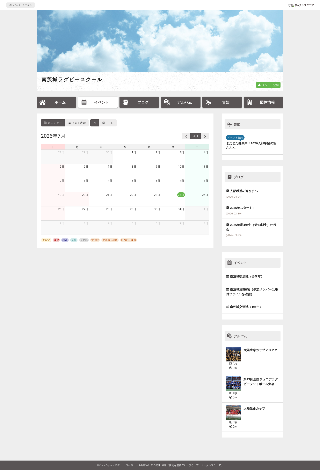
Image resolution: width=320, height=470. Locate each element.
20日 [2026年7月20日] (85, 195)
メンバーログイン (20, 5)
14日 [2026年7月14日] (109, 181)
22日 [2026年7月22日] (133, 195)
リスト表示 (77, 123)
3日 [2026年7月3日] (182, 152)
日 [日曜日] (53, 147)
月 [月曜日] (77, 147)
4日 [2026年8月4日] (110, 223)
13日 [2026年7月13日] (85, 181)
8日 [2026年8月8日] (206, 223)
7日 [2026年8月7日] (182, 223)
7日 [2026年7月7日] (110, 166)
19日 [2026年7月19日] (61, 195)
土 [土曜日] (197, 147)
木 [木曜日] (149, 147)
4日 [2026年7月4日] (206, 152)
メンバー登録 (268, 85)
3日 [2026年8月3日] (86, 223)
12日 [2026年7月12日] (61, 181)
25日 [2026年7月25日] (205, 195)
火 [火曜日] (101, 147)
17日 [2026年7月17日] (181, 181)
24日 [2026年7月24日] (181, 195)
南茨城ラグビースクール (72, 79)
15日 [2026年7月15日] (133, 181)
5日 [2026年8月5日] (134, 223)
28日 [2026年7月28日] (109, 209)
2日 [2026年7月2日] (158, 152)
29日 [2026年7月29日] (133, 209)
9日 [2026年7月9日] (158, 166)
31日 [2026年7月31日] (181, 209)
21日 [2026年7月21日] (109, 195)
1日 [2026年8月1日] (206, 209)
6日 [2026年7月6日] (86, 166)
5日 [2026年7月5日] (62, 166)
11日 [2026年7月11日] (205, 166)
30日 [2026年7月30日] (157, 209)
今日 (195, 136)
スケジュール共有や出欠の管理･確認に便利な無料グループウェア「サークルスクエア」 (174, 465)
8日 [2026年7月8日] (134, 166)
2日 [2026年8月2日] (62, 223)
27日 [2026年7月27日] (85, 209)
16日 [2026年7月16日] (157, 181)
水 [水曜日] (125, 147)
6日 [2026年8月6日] (158, 223)
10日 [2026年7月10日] (181, 166)
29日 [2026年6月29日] (85, 152)
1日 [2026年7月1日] (134, 152)
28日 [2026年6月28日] (61, 152)
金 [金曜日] (173, 147)
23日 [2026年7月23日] (157, 195)
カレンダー (53, 123)
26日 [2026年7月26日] (61, 209)
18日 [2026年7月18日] (205, 181)
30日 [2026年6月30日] (109, 152)
